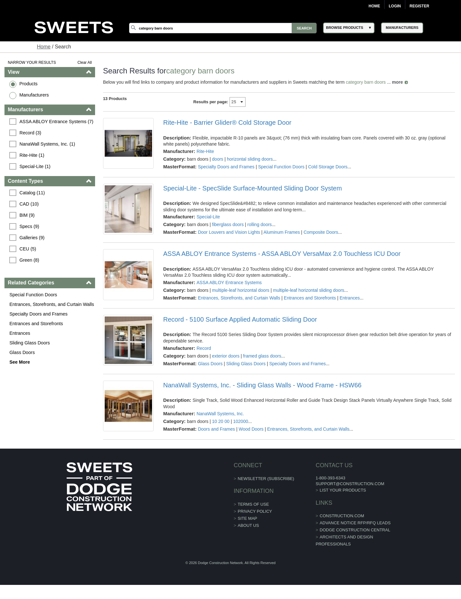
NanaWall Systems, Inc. (220, 413)
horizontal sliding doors (250, 159)
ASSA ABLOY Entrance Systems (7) (56, 121)
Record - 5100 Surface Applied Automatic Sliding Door (240, 319)
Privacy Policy (255, 511)
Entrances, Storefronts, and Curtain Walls (51, 304)
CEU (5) (28, 248)
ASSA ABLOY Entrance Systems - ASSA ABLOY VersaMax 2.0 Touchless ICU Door (281, 253)
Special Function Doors (33, 294)
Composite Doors (320, 232)
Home (374, 6)
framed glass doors (262, 356)
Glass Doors (22, 352)
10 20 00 (221, 421)
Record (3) (30, 132)
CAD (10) (29, 204)
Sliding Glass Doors (29, 342)
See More (19, 362)
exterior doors (225, 356)
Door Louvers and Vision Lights (229, 232)
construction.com (342, 515)
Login (395, 6)
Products (28, 83)
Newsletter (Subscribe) (266, 478)
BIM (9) (27, 215)
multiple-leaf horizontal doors (240, 290)
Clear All (84, 62)
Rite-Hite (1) (32, 155)
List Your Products (343, 490)
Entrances (19, 333)
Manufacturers (34, 94)
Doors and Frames (216, 429)
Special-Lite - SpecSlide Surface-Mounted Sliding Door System (252, 188)
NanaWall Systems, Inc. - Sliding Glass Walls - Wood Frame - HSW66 (262, 385)
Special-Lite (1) (35, 166)
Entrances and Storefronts (36, 323)
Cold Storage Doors (327, 166)
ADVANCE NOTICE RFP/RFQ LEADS (355, 522)
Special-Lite (208, 216)
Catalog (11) (32, 192)
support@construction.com (350, 483)
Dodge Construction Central (355, 529)
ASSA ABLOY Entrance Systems (229, 282)
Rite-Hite (205, 151)
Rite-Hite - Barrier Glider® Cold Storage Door (227, 122)
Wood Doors (251, 429)
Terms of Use (253, 504)
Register (419, 6)
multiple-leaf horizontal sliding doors (308, 290)
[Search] (223, 28)
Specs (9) (29, 226)
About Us (248, 525)
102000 (240, 421)
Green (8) (29, 260)
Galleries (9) (32, 237)
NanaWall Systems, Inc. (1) (47, 144)
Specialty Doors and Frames (38, 313)
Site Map (247, 518)
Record (204, 348)
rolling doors (259, 224)
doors (217, 159)
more (397, 82)
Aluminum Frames (281, 232)
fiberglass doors (228, 224)
